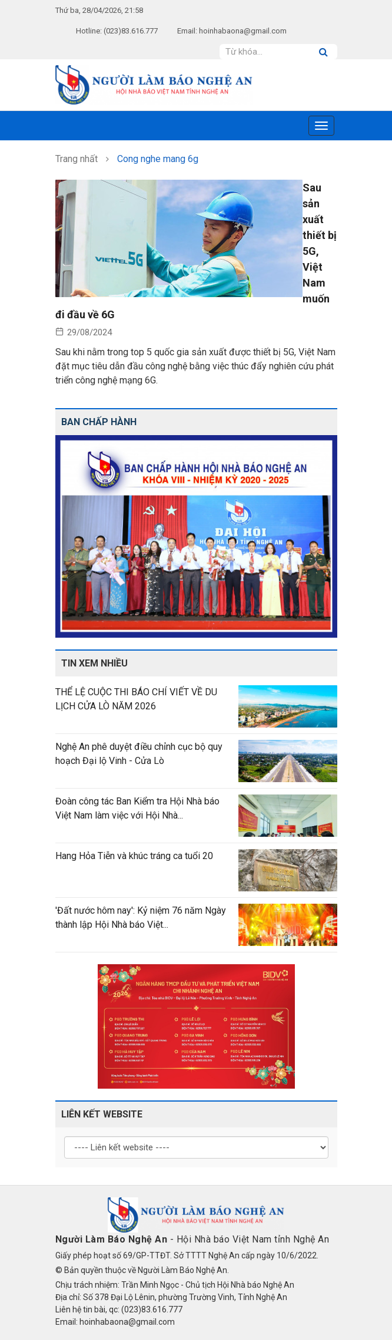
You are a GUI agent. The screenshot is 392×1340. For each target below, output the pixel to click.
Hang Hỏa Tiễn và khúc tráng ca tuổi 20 (134, 855)
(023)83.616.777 (131, 30)
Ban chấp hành (99, 421)
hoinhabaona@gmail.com (243, 30)
